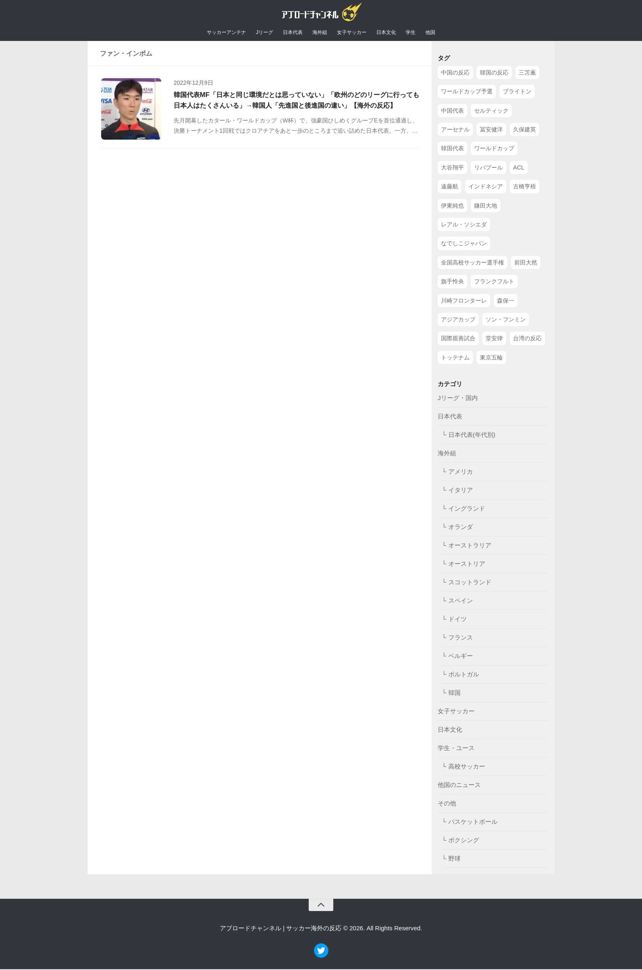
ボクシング (463, 841)
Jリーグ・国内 (458, 399)
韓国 (454, 693)
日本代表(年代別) (471, 435)
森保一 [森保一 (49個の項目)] (505, 301)
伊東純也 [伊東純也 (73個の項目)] (452, 206)
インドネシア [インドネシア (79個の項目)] (485, 187)
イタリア (460, 491)
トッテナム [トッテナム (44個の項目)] (455, 358)
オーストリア (466, 564)
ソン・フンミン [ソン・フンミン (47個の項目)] (506, 320)
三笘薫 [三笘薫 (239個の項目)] (527, 73)
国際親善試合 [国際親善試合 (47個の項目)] (458, 339)
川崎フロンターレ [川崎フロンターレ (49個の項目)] (464, 301)
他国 (443, 33)
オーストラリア (469, 546)
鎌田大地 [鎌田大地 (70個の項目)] (485, 206)
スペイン (460, 601)
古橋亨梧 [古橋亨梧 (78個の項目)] (524, 187)
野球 (454, 859)
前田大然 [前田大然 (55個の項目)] (525, 263)
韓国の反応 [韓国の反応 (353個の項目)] (494, 73)
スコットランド (469, 583)
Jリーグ (259, 33)
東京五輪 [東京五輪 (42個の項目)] (491, 358)
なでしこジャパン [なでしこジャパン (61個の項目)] (464, 244)
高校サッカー (466, 767)
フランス (460, 638)
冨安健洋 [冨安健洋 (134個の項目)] (491, 130)
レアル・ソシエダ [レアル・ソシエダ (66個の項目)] (464, 225)
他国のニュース (459, 785)
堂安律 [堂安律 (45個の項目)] (494, 339)
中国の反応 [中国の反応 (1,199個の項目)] (455, 73)
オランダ (460, 528)
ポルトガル (463, 675)
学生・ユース (456, 749)
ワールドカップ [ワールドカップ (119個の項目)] (494, 149)
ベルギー (460, 656)
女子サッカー (356, 33)
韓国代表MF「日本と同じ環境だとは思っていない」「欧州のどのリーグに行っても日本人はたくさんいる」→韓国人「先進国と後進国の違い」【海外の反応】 (293, 108)
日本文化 (394, 33)
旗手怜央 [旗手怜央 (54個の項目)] (452, 282)
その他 (447, 804)
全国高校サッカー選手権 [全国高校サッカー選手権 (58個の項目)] (472, 263)
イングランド (466, 509)
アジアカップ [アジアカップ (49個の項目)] (458, 320)
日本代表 (290, 33)
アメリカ (460, 472)
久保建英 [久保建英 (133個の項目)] (524, 130)
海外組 (320, 33)
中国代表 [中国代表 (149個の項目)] (452, 111)
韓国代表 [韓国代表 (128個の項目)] (452, 149)
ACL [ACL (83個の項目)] (518, 168)
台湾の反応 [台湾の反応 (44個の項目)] (527, 339)
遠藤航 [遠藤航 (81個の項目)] (449, 187)
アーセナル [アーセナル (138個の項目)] (455, 130)
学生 (421, 33)
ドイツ (457, 620)
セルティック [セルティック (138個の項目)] (491, 111)
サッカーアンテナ (217, 33)
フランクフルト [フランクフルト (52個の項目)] (494, 282)
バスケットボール (472, 822)
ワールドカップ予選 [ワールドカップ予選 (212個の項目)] (467, 92)
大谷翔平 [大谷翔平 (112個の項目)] (452, 168)
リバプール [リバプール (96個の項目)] (488, 168)
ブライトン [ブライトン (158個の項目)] (517, 92)
